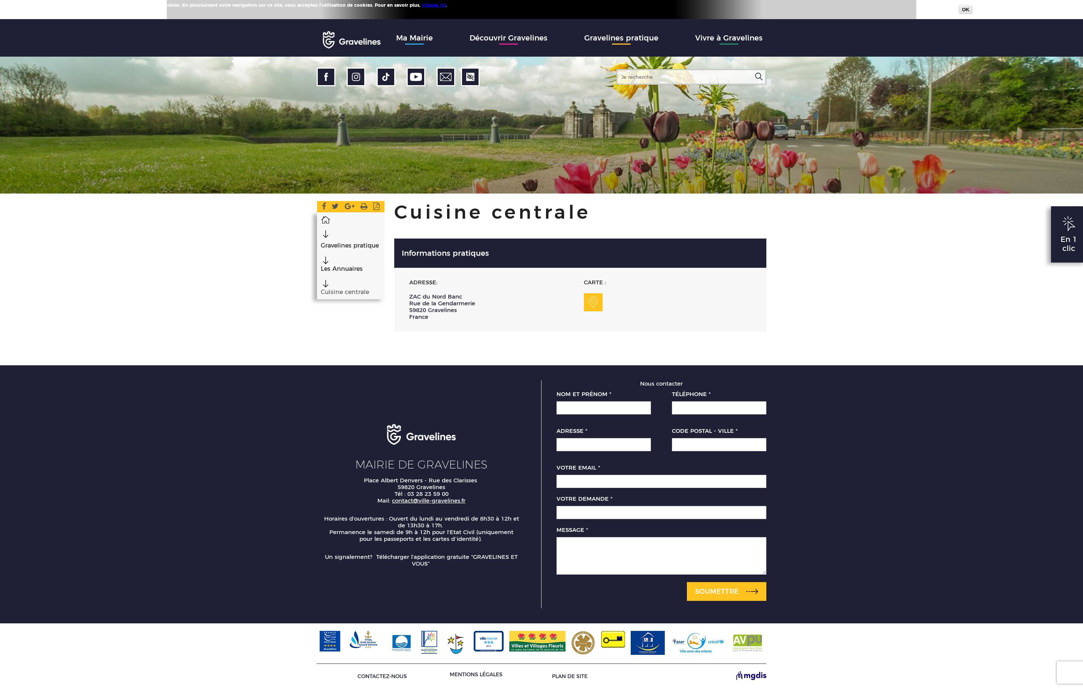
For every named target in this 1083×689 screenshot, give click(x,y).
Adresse (571, 431)
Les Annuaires (341, 269)
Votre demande (584, 498)
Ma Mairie (414, 37)
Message (572, 530)
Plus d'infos (462, 5)
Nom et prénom (583, 394)
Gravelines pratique (621, 37)
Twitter (335, 207)
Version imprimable (364, 207)
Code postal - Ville (704, 431)
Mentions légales (476, 674)
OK (965, 9)
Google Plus (350, 207)
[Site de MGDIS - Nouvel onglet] (751, 676)
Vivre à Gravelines (729, 37)
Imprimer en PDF (377, 207)
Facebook (324, 207)
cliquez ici (434, 5)
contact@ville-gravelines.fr (428, 500)
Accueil (325, 219)
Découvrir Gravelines (508, 37)
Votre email (578, 467)
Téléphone (691, 394)
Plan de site (570, 676)
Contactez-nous (382, 676)
